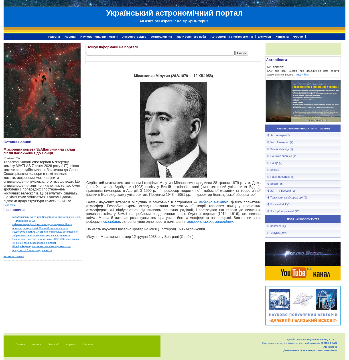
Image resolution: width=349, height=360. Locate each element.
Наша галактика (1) (282, 176)
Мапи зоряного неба (191, 36)
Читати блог (302, 74)
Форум (298, 36)
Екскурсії (264, 36)
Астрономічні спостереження (232, 36)
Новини (70, 36)
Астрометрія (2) (280, 135)
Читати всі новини (14, 256)
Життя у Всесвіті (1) (282, 190)
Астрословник (161, 36)
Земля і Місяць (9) (281, 149)
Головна (54, 36)
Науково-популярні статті (99, 36)
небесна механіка (213, 202)
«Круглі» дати (278, 233)
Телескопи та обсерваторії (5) (288, 197)
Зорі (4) (275, 170)
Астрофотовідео (134, 36)
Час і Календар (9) (281, 142)
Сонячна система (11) (284, 156)
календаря (111, 221)
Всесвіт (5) (277, 183)
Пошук (241, 53)
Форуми (70, 344)
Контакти (282, 36)
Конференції (278, 226)
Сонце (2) (276, 163)
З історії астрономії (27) (285, 211)
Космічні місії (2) (280, 204)
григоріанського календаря (210, 221)
